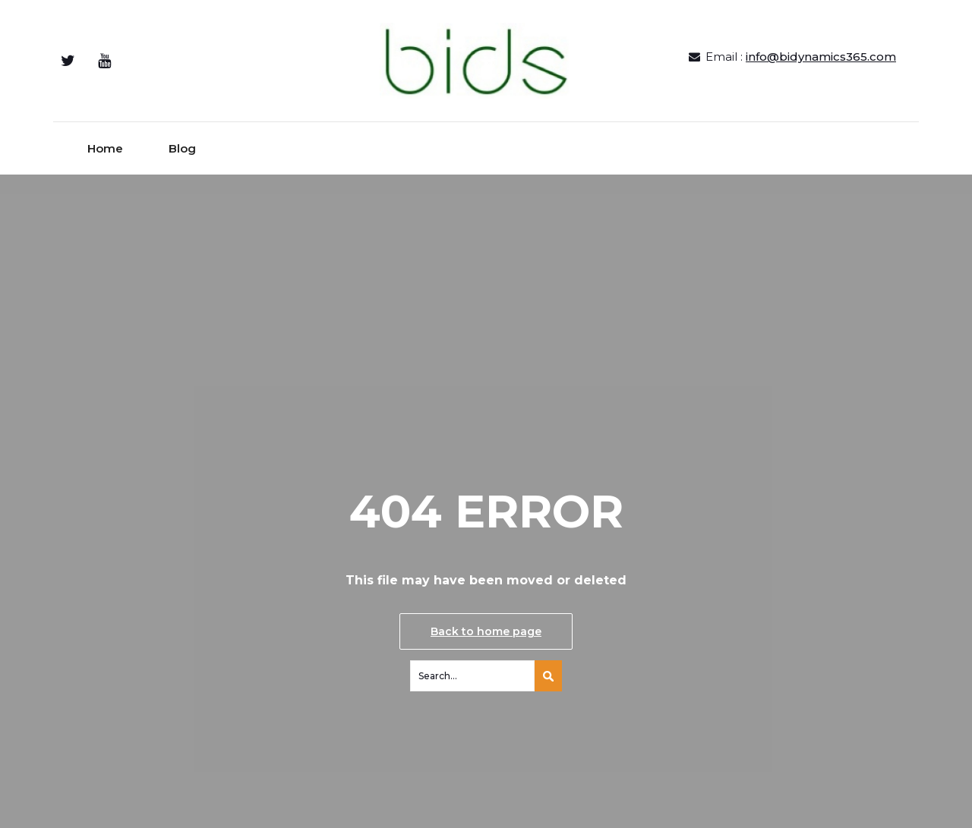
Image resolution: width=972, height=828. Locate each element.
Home (105, 148)
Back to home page (486, 631)
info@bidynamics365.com (821, 56)
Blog (182, 148)
